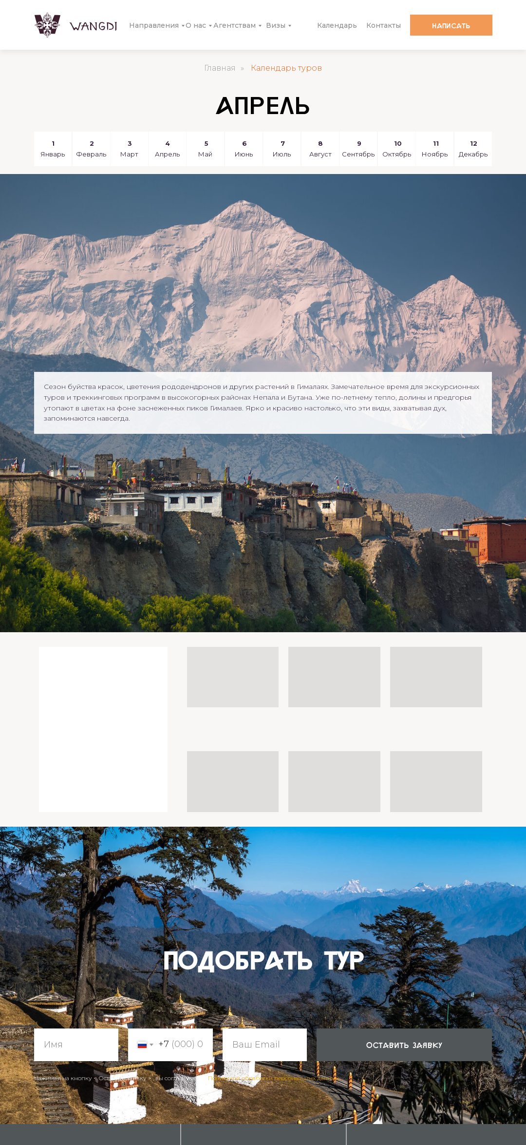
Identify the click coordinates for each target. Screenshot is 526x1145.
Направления (154, 25)
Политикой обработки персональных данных (273, 1078)
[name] (76, 1045)
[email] (265, 1045)
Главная (220, 68)
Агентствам (234, 25)
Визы (275, 25)
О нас (196, 25)
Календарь (337, 25)
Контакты (383, 25)
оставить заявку (404, 1044)
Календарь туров (286, 68)
